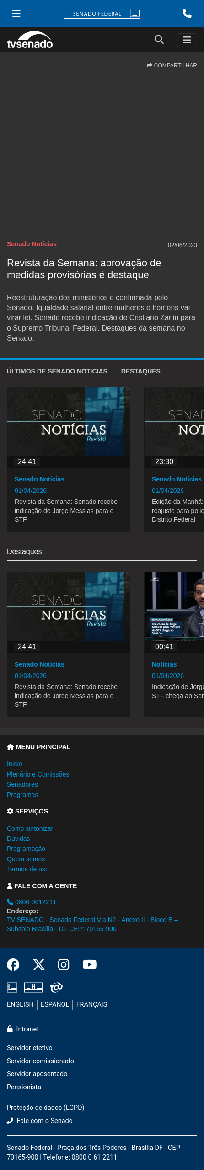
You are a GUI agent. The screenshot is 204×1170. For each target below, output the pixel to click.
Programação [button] (26, 848)
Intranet (23, 1029)
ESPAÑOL (55, 1005)
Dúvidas (18, 838)
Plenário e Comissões (38, 774)
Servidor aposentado (37, 1074)
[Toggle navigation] (187, 40)
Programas (22, 794)
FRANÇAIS (91, 1005)
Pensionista (24, 1087)
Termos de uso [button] (28, 869)
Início (14, 763)
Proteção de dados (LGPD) (46, 1108)
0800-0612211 (31, 902)
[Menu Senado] (16, 14)
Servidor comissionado (40, 1061)
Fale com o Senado (40, 1121)
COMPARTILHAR (172, 65)
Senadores (22, 784)
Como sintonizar (30, 828)
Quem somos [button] (26, 859)
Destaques (141, 371)
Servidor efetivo (30, 1048)
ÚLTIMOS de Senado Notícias (57, 371)
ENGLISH (20, 1005)
